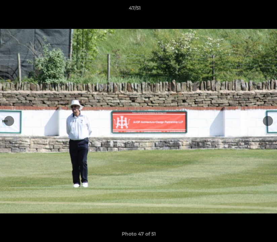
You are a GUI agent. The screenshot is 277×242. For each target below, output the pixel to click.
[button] (249, 10)
